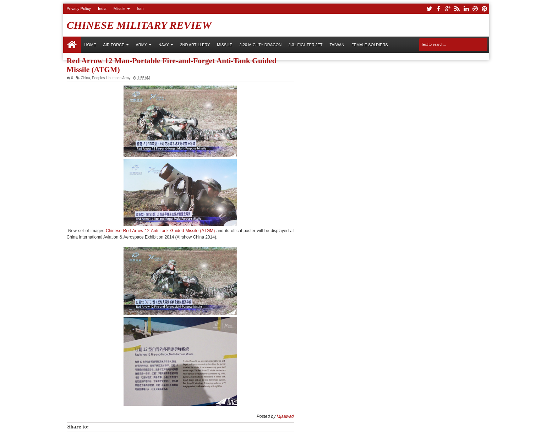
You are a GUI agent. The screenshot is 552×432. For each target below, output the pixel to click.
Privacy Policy (79, 8)
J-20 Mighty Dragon (261, 45)
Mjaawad (285, 416)
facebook (438, 9)
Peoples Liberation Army (111, 78)
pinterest (484, 9)
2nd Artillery (195, 45)
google (447, 9)
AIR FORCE (114, 45)
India (102, 8)
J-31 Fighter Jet (305, 45)
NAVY (163, 45)
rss (456, 9)
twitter (429, 9)
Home (72, 45)
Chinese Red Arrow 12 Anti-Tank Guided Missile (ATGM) (161, 230)
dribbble (475, 9)
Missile (120, 8)
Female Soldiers (369, 45)
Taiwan (336, 45)
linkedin (466, 9)
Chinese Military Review (139, 25)
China (85, 78)
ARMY (141, 45)
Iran (140, 8)
